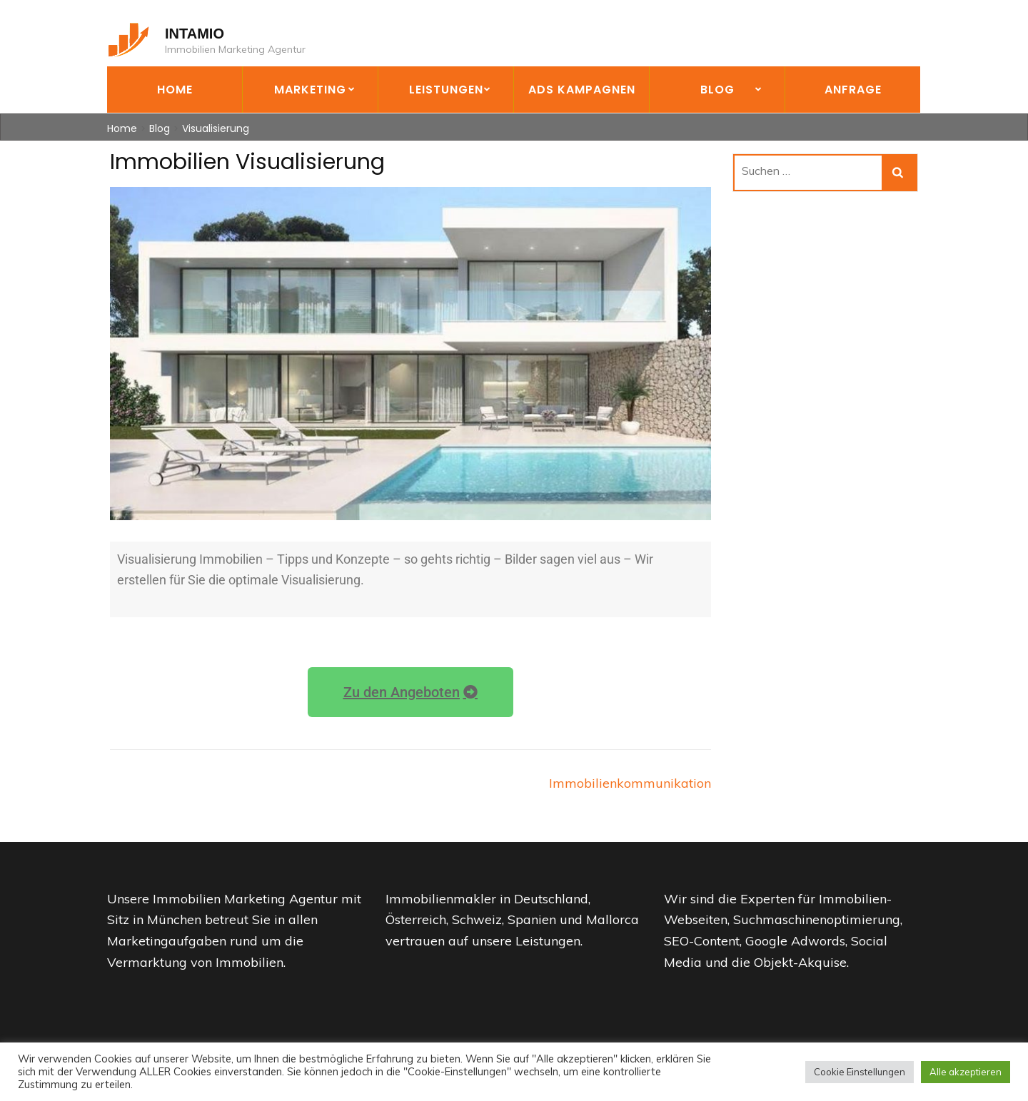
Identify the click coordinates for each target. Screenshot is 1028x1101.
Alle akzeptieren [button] (965, 1071)
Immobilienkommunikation (630, 783)
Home (175, 89)
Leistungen (446, 89)
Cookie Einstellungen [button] (859, 1071)
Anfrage (853, 89)
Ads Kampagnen (581, 89)
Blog (717, 89)
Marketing (310, 89)
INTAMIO (194, 33)
